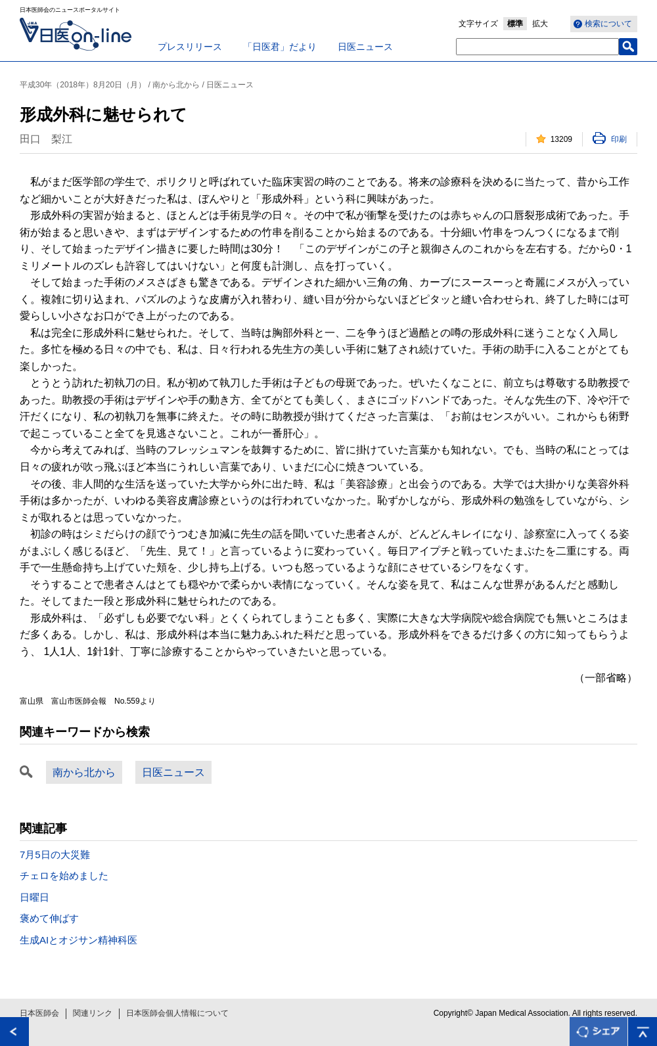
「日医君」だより (280, 46)
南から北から (84, 772)
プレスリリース (190, 46)
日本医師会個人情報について (177, 1013)
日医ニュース (365, 46)
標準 (515, 23)
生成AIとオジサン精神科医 (78, 939)
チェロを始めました (64, 875)
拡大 (540, 23)
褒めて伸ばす (49, 918)
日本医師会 (39, 1013)
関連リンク (92, 1013)
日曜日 (34, 897)
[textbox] (537, 46)
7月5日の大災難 (55, 854)
